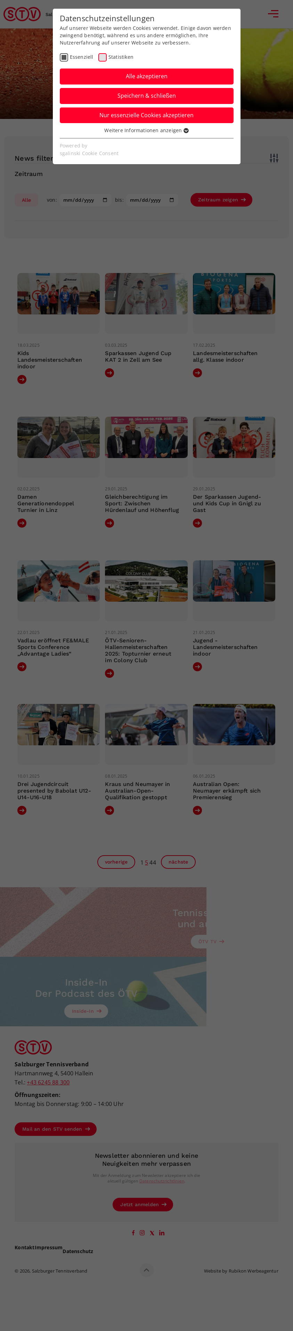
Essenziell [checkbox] (81, 57)
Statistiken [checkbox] (120, 57)
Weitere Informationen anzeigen (146, 130)
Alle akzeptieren (147, 76)
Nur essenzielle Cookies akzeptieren (146, 115)
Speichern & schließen (146, 95)
